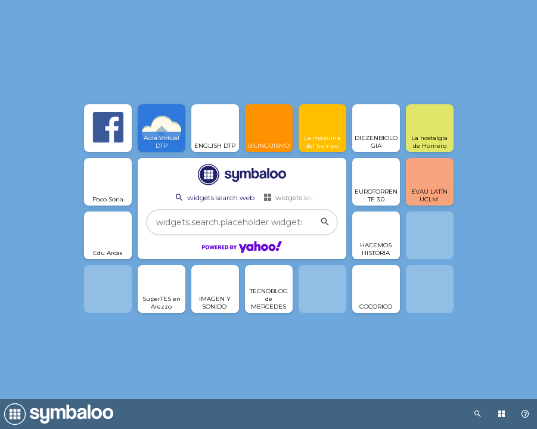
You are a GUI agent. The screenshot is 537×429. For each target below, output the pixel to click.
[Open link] (108, 128)
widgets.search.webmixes (312, 197)
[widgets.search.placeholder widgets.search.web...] (242, 222)
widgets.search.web (213, 197)
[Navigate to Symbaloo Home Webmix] (56, 414)
